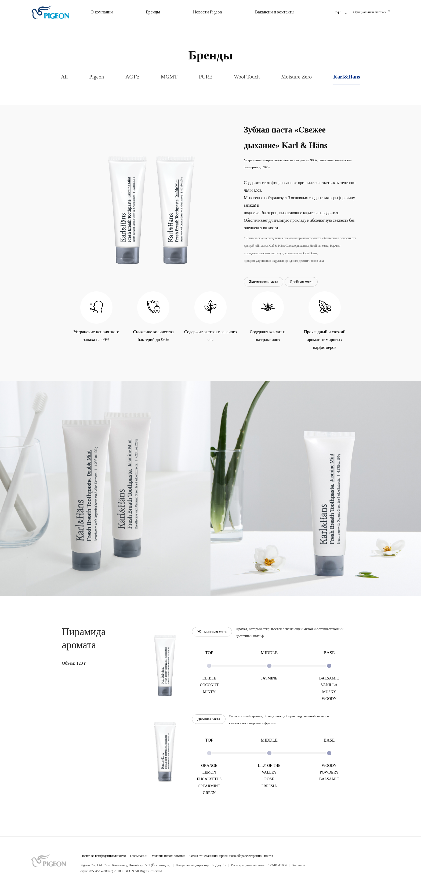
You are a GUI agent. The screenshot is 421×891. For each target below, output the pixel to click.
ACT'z (132, 77)
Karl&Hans (346, 77)
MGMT (169, 77)
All (64, 77)
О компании (101, 12)
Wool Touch (247, 77)
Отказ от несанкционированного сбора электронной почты (231, 856)
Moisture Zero (296, 77)
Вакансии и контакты (275, 12)
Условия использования (168, 856)
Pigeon (96, 77)
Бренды (153, 12)
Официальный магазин (371, 12)
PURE (206, 77)
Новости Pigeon (207, 12)
